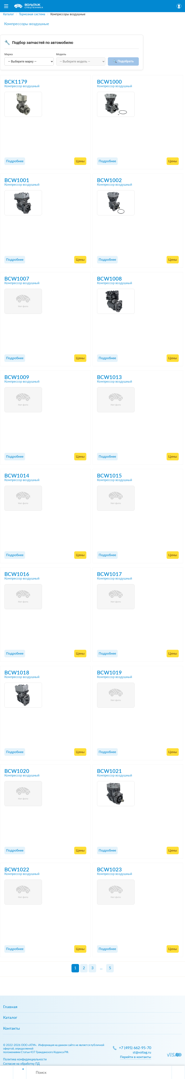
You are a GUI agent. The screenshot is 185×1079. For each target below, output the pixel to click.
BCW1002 (109, 180)
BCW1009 (16, 377)
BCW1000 (109, 82)
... (101, 968)
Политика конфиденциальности (25, 1059)
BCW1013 (109, 377)
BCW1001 (16, 180)
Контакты (11, 1028)
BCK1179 (15, 82)
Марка (8, 54)
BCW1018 (16, 672)
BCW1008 (109, 279)
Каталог (10, 1018)
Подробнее (14, 161)
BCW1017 (109, 574)
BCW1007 (16, 279)
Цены (80, 161)
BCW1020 (16, 771)
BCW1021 (109, 771)
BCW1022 (16, 869)
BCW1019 (109, 672)
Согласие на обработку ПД (21, 1063)
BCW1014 (16, 476)
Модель (61, 54)
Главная (10, 1007)
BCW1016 (16, 574)
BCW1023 (109, 869)
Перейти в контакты (135, 1057)
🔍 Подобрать (123, 61)
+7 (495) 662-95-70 (135, 1048)
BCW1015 (109, 476)
